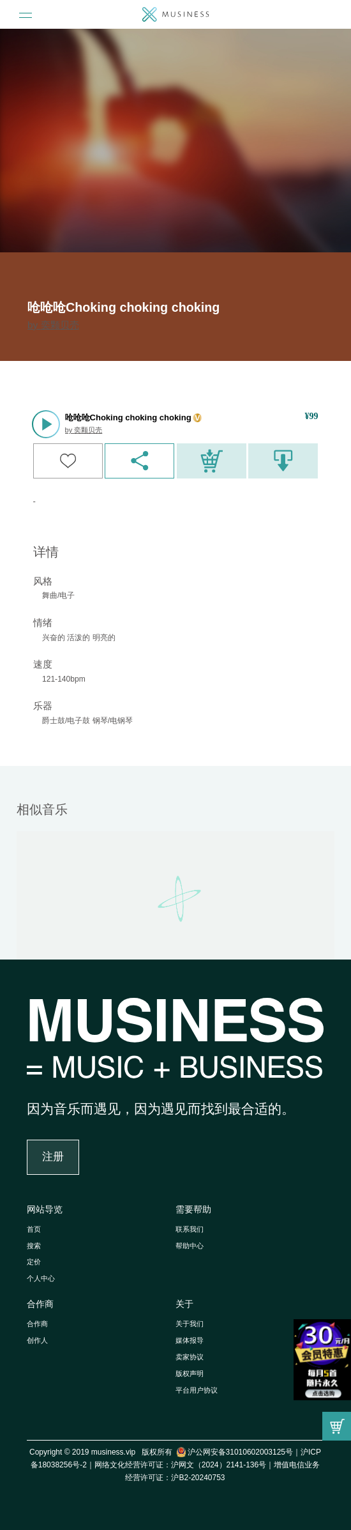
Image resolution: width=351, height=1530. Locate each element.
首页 (34, 1229)
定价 (34, 1262)
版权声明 (190, 1373)
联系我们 (190, 1229)
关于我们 (190, 1323)
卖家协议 (190, 1357)
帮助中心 (190, 1246)
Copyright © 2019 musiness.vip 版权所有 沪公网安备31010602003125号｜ (165, 1452)
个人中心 (41, 1278)
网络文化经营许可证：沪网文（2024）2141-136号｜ (184, 1464)
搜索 (34, 1246)
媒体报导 (190, 1340)
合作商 (40, 1304)
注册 (53, 1157)
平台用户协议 (197, 1390)
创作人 (37, 1340)
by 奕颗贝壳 (53, 324)
